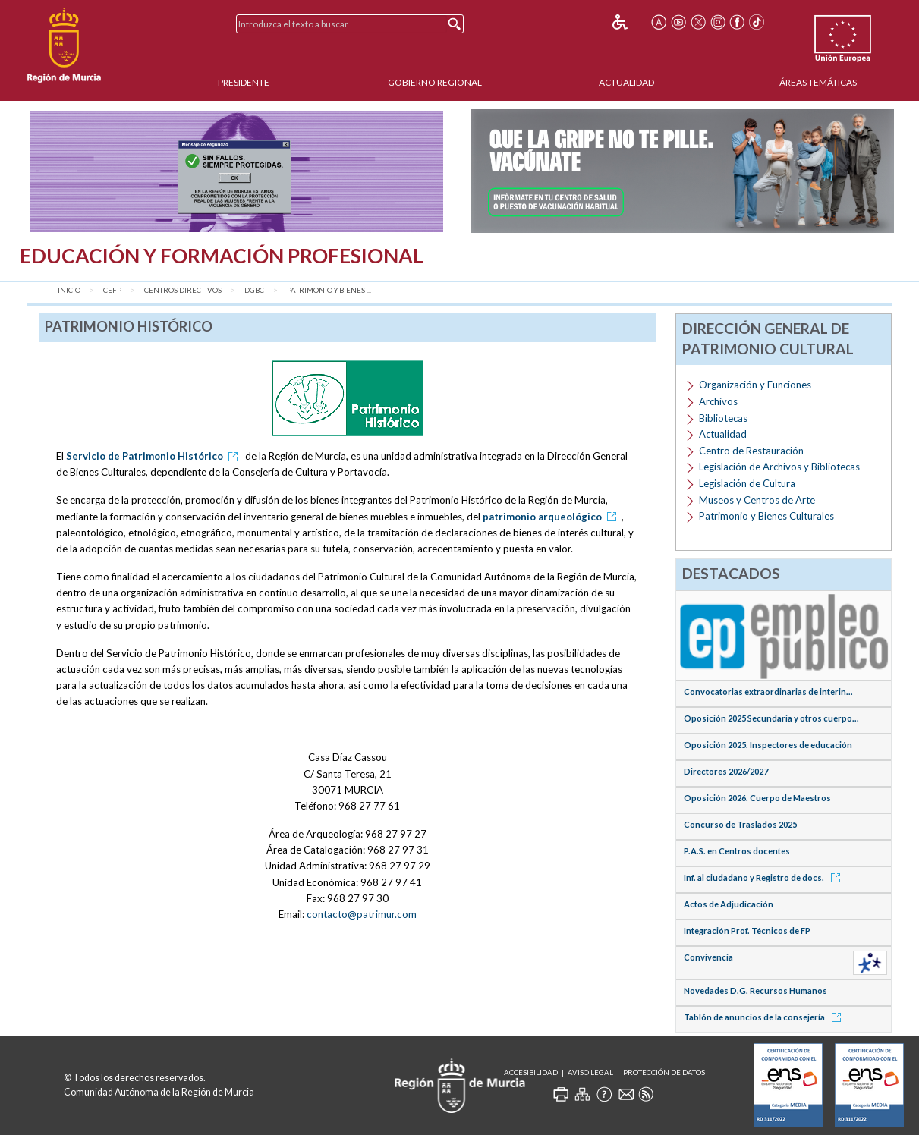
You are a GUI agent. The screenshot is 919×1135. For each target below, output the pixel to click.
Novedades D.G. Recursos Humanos (755, 990)
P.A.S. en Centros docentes (737, 851)
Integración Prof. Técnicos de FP (747, 930)
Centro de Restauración (751, 451)
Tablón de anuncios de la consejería (765, 1017)
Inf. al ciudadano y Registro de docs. (764, 877)
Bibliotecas (723, 418)
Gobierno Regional (435, 82)
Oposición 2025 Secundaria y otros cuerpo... (771, 718)
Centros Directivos (183, 290)
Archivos (718, 401)
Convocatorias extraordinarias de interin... (768, 691)
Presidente (243, 82)
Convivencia (708, 957)
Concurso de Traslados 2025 (740, 824)
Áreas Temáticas (818, 82)
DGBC (254, 290)
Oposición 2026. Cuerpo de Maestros (757, 798)
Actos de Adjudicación (728, 904)
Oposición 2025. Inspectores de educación (768, 745)
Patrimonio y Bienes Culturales (766, 516)
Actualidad (626, 82)
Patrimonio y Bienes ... (329, 290)
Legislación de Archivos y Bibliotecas (779, 467)
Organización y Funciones (755, 385)
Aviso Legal (590, 1072)
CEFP (112, 290)
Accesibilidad (531, 1072)
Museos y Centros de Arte (757, 500)
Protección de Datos (664, 1072)
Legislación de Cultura (747, 483)
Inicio (69, 290)
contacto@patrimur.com (362, 914)
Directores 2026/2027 (726, 771)
